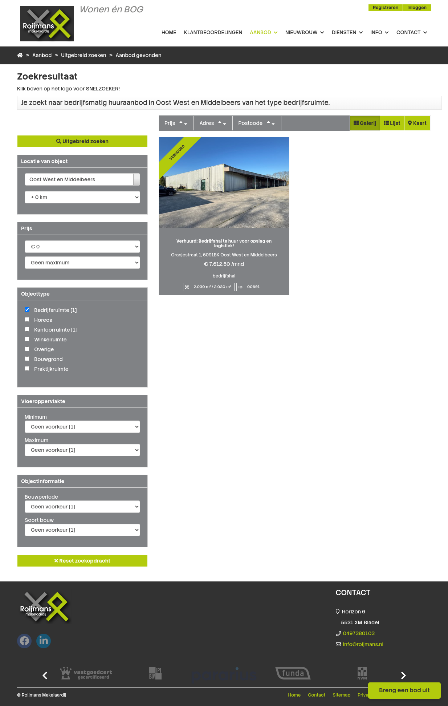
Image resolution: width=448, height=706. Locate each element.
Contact (411, 32)
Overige (44, 349)
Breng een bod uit (404, 690)
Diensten (347, 32)
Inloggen (417, 8)
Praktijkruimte (51, 369)
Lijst (392, 123)
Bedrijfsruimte (55, 310)
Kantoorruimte (55, 329)
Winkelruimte (50, 339)
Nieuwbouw (304, 32)
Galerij (365, 123)
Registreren (385, 8)
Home (169, 32)
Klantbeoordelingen (213, 32)
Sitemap (341, 695)
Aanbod (264, 32)
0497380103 (359, 633)
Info (380, 32)
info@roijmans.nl (363, 644)
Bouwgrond (48, 359)
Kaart (417, 123)
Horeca (43, 320)
